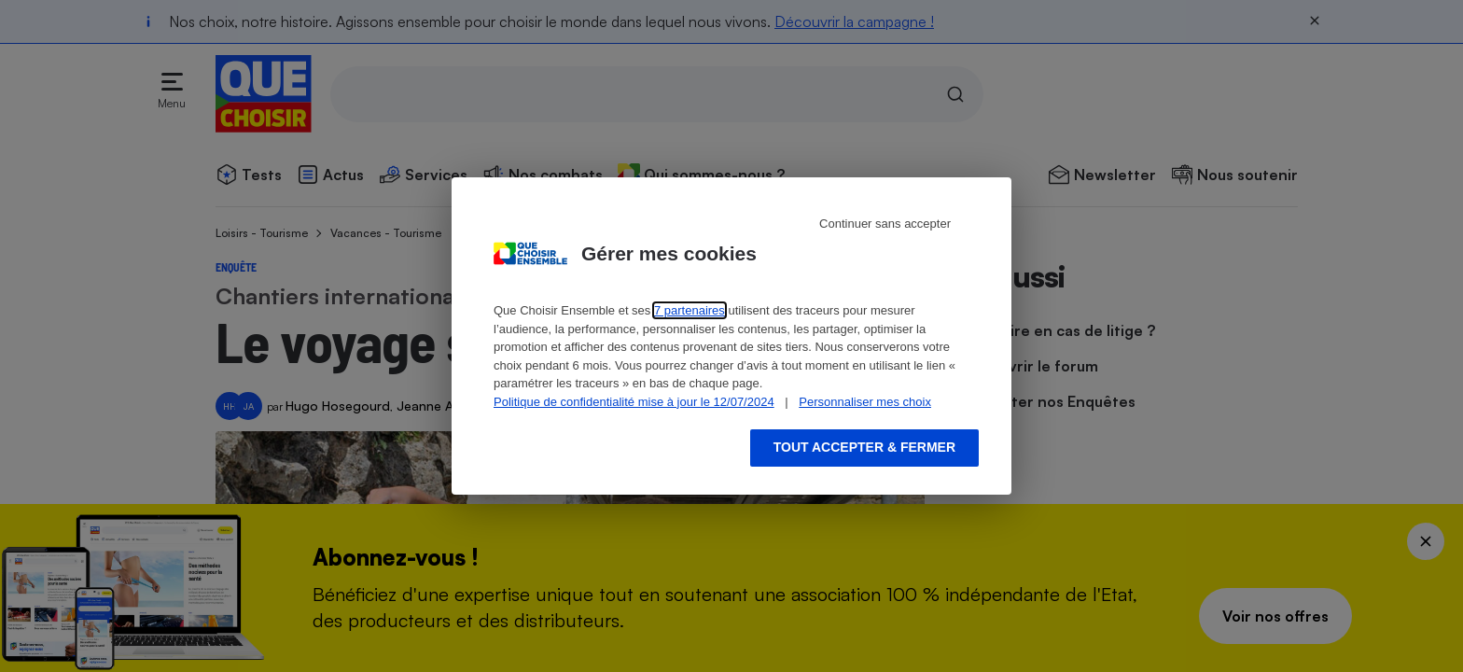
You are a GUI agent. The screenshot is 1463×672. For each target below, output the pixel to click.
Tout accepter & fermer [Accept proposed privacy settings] (864, 447)
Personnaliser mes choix (865, 402)
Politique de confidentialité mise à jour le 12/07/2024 (634, 402)
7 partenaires (689, 310)
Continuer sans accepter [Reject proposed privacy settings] (885, 224)
